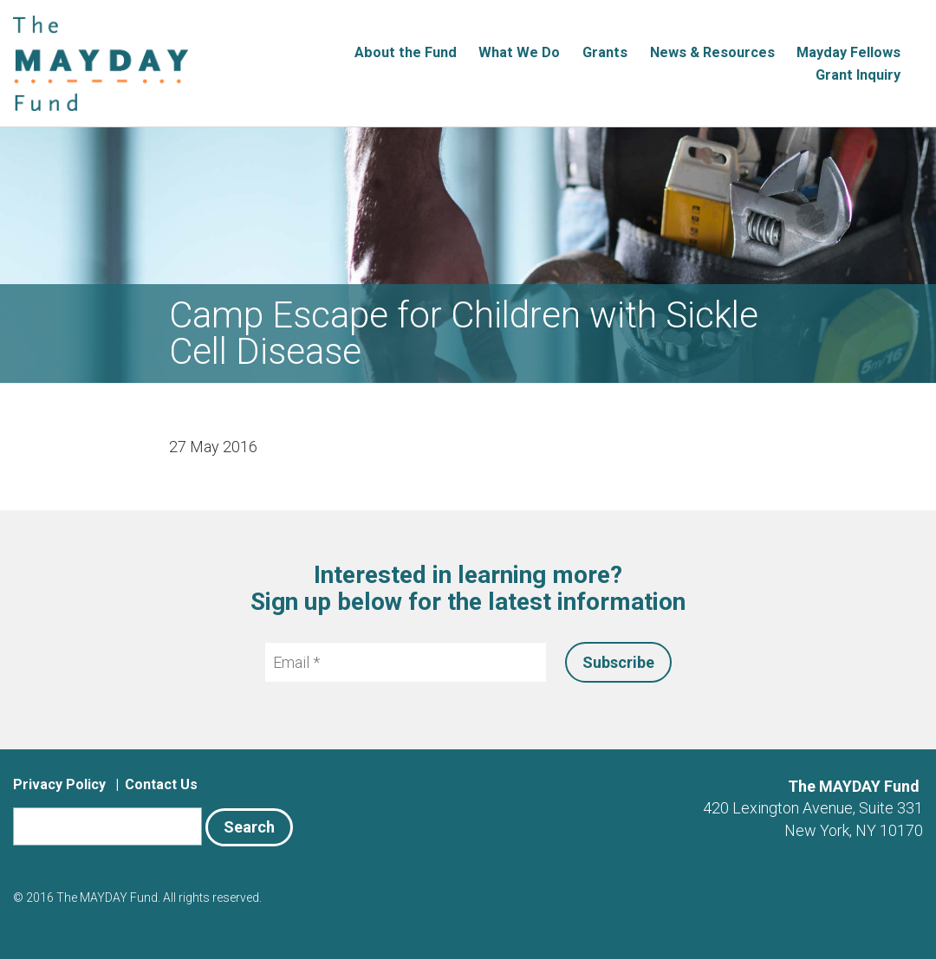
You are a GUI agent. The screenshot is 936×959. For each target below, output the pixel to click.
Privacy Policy (59, 784)
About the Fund (405, 52)
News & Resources (712, 52)
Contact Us (161, 784)
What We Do (519, 52)
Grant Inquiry (858, 75)
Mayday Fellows (848, 52)
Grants (604, 52)
